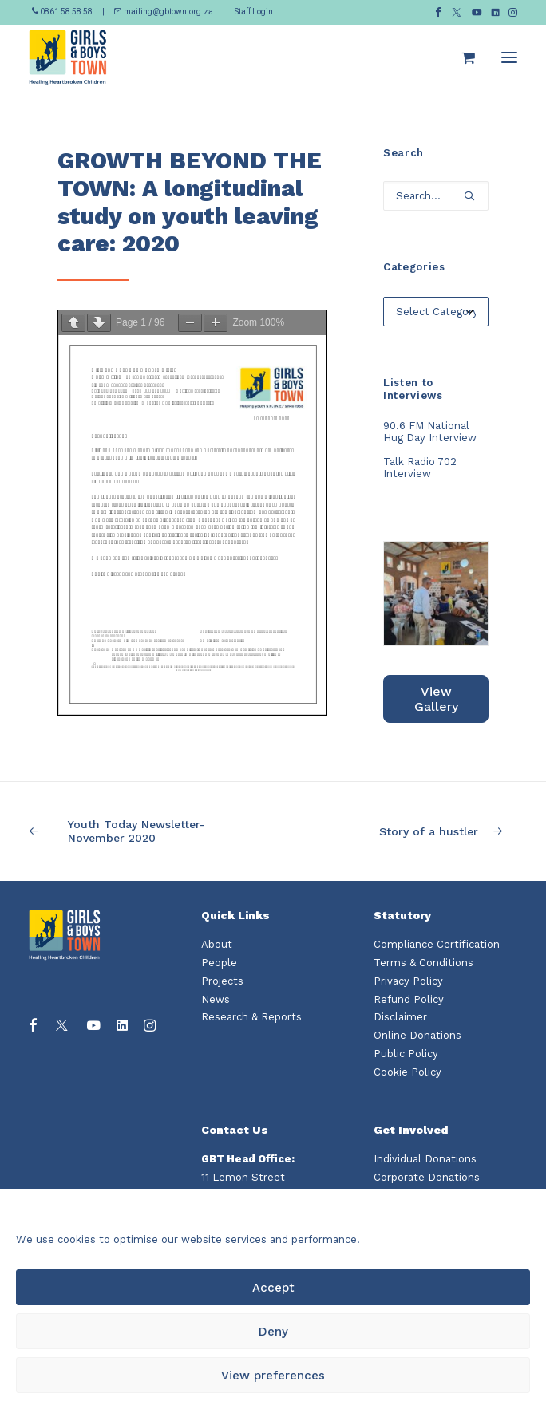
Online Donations (417, 1035)
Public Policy (406, 1054)
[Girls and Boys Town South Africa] (68, 57)
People (219, 963)
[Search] (436, 196)
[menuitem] (438, 12)
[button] (438, 12)
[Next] (419, 832)
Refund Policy (409, 999)
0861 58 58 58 (63, 11)
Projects (222, 981)
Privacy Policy (408, 981)
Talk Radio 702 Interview (420, 468)
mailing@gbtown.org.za (163, 11)
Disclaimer (400, 1017)
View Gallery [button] (436, 699)
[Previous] (126, 831)
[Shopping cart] (461, 57)
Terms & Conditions (423, 963)
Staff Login (254, 11)
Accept (273, 1288)
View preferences (273, 1375)
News (215, 999)
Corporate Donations (427, 1177)
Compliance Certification (437, 944)
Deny (273, 1331)
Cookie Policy (407, 1072)
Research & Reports (251, 1017)
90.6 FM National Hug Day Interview (430, 432)
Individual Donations (425, 1159)
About (216, 944)
